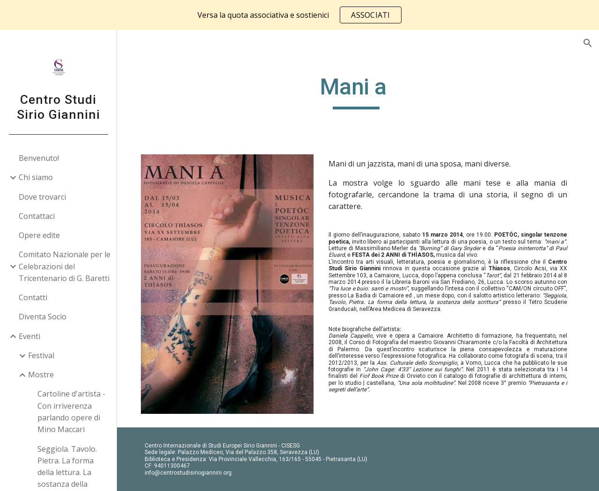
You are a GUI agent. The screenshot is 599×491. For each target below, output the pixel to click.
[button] (588, 43)
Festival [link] (41, 355)
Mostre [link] (41, 374)
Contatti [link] (33, 297)
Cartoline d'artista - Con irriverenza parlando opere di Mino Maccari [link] (71, 411)
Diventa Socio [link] (42, 316)
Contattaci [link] (37, 216)
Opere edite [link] (39, 235)
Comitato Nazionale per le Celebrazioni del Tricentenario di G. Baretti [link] (64, 266)
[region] (299, 15)
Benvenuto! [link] (39, 158)
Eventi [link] (29, 336)
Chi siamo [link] (36, 177)
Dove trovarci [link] (42, 197)
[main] (358, 91)
